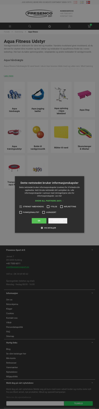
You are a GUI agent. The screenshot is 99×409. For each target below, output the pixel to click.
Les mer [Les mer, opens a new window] (58, 196)
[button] (49, 200)
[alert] (49, 204)
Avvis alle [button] (58, 221)
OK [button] (39, 221)
